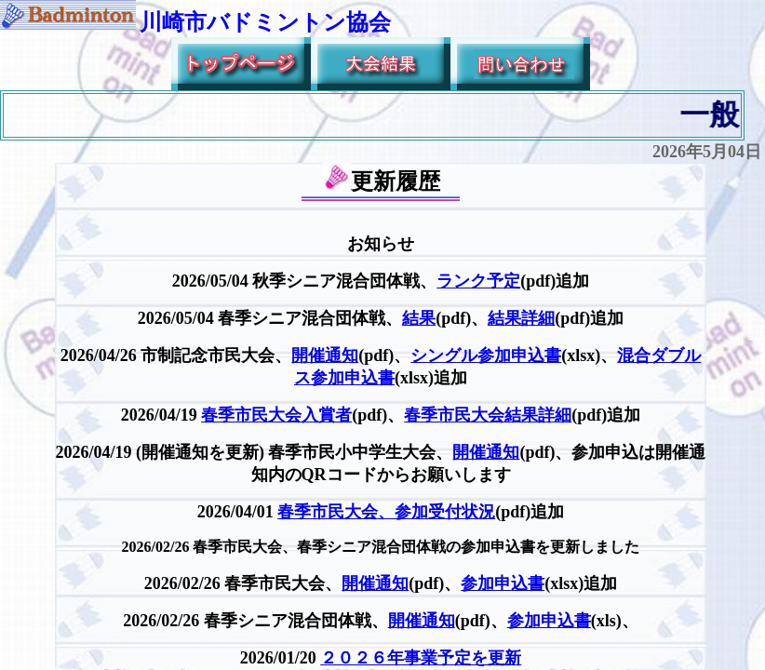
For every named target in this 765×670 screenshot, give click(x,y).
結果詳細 (521, 318)
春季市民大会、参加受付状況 (386, 511)
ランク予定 (478, 281)
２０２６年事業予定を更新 (420, 658)
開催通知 (324, 355)
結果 (419, 318)
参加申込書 (502, 583)
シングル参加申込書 (485, 355)
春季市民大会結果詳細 (487, 415)
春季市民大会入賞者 (276, 415)
